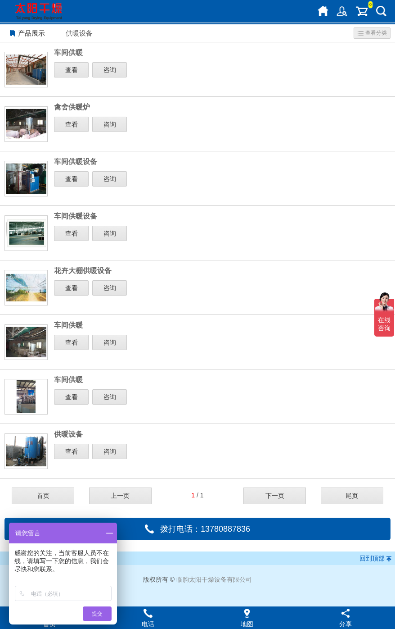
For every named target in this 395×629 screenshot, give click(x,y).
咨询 (109, 69)
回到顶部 (372, 558)
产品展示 (31, 33)
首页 (43, 495)
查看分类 (372, 33)
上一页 (120, 495)
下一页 (274, 495)
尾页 (352, 495)
